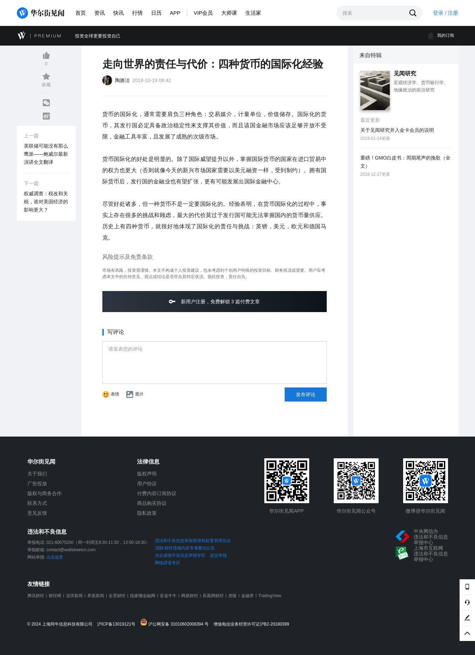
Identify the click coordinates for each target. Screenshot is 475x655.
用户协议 (147, 483)
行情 (137, 13)
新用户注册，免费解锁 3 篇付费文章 (214, 301)
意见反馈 (37, 513)
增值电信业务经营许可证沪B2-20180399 (251, 624)
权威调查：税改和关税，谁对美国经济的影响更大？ (46, 201)
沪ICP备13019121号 (118, 624)
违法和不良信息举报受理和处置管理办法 (193, 540)
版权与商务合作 (44, 493)
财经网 (55, 595)
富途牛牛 (168, 595)
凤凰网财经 (213, 595)
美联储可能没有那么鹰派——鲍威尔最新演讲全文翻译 (46, 154)
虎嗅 (232, 595)
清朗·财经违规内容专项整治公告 (185, 548)
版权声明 (147, 474)
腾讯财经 (35, 595)
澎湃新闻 (74, 595)
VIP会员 (203, 13)
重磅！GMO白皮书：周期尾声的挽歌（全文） (405, 162)
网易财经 (189, 595)
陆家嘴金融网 (142, 595)
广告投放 (37, 483)
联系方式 (37, 503)
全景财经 (117, 595)
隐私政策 (147, 513)
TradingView (269, 595)
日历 (156, 13)
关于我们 (37, 474)
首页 (80, 13)
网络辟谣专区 (167, 562)
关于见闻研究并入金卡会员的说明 (397, 130)
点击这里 (54, 557)
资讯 (99, 13)
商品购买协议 (152, 503)
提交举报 (218, 555)
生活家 (253, 13)
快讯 (118, 13)
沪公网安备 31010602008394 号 (176, 623)
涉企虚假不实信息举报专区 (180, 555)
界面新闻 (95, 595)
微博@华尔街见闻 (425, 511)
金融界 (247, 595)
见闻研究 (405, 73)
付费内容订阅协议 (156, 493)
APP (175, 13)
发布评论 (305, 394)
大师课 (229, 13)
